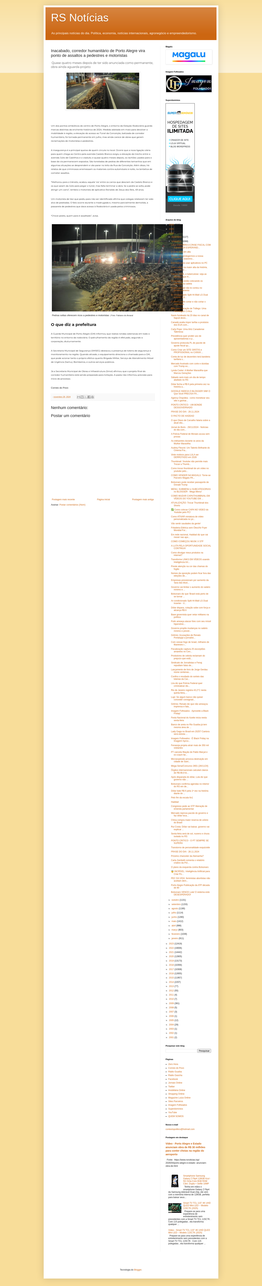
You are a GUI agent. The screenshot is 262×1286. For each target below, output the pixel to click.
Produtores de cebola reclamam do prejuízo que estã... (188, 657)
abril (174, 925)
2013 (171, 986)
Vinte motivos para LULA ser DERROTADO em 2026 (185, 456)
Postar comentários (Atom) (72, 505)
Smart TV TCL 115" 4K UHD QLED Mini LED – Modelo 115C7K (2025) (197, 1206)
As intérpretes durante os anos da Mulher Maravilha (187, 442)
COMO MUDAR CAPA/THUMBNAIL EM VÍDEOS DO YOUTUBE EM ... (190, 497)
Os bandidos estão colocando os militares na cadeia (187, 282)
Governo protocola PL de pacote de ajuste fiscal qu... (188, 344)
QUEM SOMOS (176, 1116)
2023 (171, 943)
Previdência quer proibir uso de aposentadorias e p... (186, 337)
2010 (171, 999)
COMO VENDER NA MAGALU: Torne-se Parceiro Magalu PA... (191, 476)
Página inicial (103, 499)
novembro (177, 241)
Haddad (175, 802)
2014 (171, 982)
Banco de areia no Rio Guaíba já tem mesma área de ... (189, 725)
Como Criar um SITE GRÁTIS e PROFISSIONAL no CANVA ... (187, 351)
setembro (176, 904)
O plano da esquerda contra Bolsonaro (190, 867)
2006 (171, 1016)
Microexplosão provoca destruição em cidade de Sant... (189, 760)
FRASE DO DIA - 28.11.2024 (185, 851)
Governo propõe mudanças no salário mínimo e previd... (189, 629)
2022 (171, 948)
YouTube (172, 1112)
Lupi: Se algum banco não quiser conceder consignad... (187, 698)
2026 (171, 224)
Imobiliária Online (176, 1090)
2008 (171, 1007)
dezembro (177, 237)
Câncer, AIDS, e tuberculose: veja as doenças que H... (189, 275)
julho (174, 912)
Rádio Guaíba (175, 1071)
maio (174, 921)
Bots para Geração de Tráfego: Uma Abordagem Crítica (188, 309)
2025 (171, 229)
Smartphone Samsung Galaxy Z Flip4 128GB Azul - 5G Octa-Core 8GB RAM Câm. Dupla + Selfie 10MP (197, 1180)
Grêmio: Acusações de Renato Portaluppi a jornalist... (186, 636)
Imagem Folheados (177, 1105)
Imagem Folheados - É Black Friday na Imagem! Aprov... (190, 739)
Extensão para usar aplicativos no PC (189, 263)
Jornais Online (175, 1083)
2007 (171, 1011)
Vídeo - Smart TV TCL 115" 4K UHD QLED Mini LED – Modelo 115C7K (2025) (189, 1231)
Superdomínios (175, 1109)
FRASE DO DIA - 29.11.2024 (185, 411)
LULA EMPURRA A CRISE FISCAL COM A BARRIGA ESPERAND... (191, 246)
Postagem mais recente (63, 499)
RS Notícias (80, 17)
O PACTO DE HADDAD (182, 416)
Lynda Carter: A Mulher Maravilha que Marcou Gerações (189, 371)
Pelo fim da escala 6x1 (182, 797)
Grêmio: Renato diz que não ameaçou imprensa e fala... (189, 705)
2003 (171, 1029)
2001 (171, 1037)
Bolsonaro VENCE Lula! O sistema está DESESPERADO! (190, 893)
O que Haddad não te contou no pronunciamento (186, 289)
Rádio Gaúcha (175, 1075)
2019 (171, 960)
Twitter (171, 1086)
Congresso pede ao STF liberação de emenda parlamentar (189, 807)
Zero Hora (173, 1064)
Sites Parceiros (175, 1101)
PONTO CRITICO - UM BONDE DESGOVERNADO (186, 406)
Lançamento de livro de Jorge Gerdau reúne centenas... (189, 670)
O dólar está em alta (181, 252)
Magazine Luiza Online (179, 1097)
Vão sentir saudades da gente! (186, 523)
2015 (171, 977)
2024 (171, 233)
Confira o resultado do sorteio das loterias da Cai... (187, 677)
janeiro (175, 938)
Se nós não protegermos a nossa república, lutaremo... (187, 257)
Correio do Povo (176, 1068)
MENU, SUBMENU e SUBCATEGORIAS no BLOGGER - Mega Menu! (191, 490)
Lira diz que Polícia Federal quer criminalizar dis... (187, 684)
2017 (171, 969)
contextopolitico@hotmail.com (180, 1129)
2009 (171, 1003)
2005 (171, 1020)
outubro (176, 900)
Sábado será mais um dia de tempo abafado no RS (188, 378)
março (175, 930)
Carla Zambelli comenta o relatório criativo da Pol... (187, 861)
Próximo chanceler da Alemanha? (187, 856)
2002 (171, 1033)
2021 (171, 952)
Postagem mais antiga (143, 499)
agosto (175, 908)
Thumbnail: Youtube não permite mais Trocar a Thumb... (189, 462)
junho (175, 917)
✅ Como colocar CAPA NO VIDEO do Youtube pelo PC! (190, 511)
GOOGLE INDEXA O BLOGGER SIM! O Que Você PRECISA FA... (190, 392)
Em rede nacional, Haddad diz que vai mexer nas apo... (189, 535)
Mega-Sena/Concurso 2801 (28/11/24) (189, 766)
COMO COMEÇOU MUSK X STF (187, 541)
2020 (171, 956)
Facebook (173, 1079)
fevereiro (176, 934)
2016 (171, 973)
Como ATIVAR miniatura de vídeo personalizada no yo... (187, 517)
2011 (171, 995)
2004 (171, 1024)
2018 (171, 965)
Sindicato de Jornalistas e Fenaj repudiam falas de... (186, 663)
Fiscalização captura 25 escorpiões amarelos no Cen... (188, 650)
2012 (171, 990)
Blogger (138, 1270)
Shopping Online (176, 1094)
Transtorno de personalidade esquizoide (190, 847)
